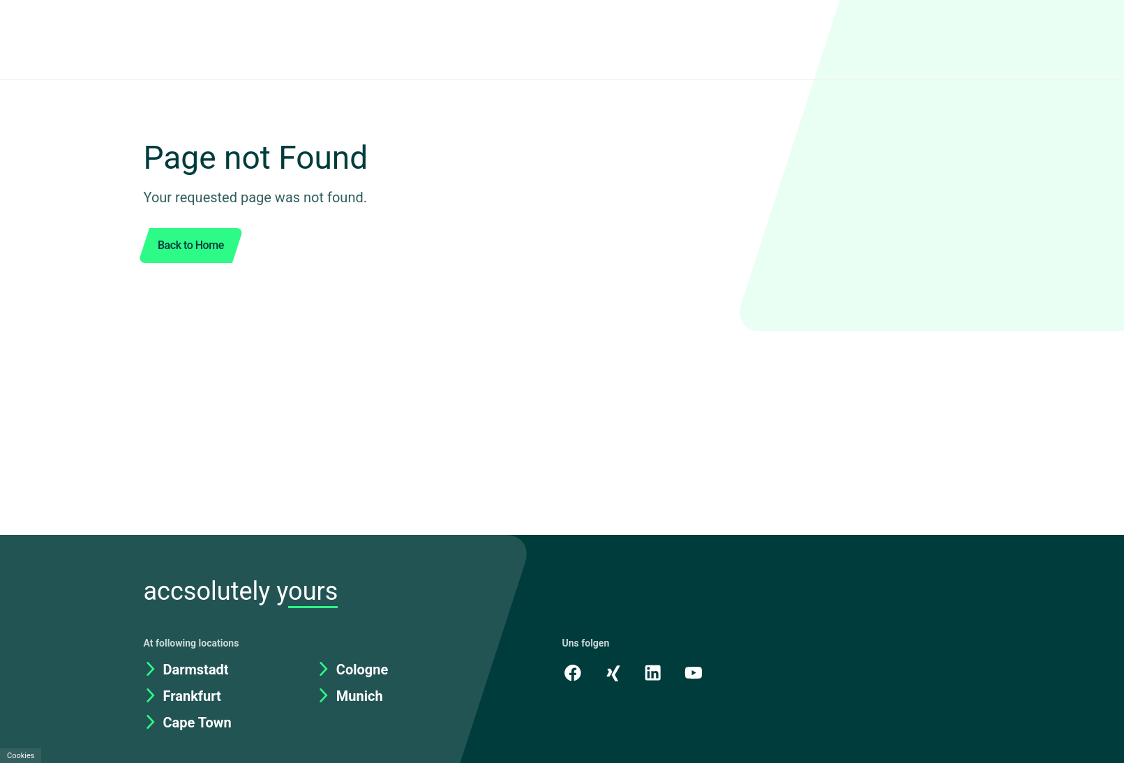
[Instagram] (778, 629)
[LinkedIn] (655, 629)
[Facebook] (572, 629)
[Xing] (614, 629)
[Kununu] (819, 629)
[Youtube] (696, 629)
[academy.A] (737, 629)
